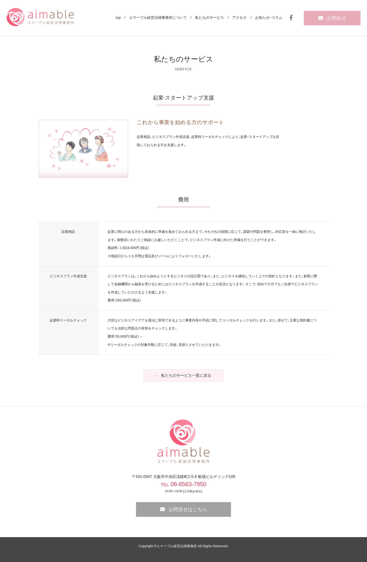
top (118, 17)
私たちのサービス (209, 17)
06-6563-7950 (188, 484)
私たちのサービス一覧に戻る (186, 375)
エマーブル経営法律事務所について (158, 17)
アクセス (239, 17)
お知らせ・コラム (268, 17)
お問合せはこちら (188, 509)
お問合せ (336, 18)
